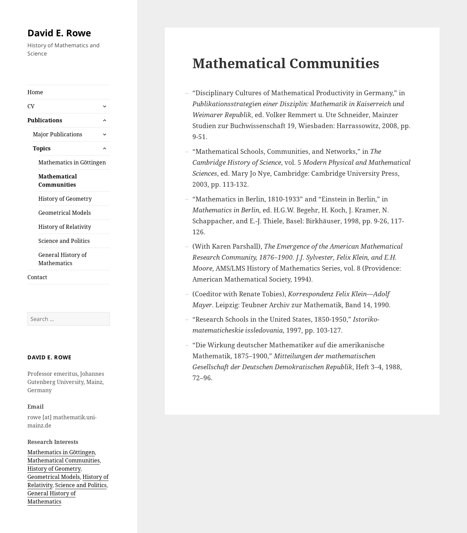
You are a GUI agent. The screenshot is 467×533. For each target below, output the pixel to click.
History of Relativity (64, 227)
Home (35, 92)
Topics (42, 148)
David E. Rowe (59, 32)
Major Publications (57, 134)
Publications (44, 120)
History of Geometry (65, 198)
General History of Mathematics (62, 259)
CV (31, 106)
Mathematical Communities (57, 180)
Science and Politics (64, 241)
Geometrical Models (64, 212)
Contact (37, 277)
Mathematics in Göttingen (72, 162)
